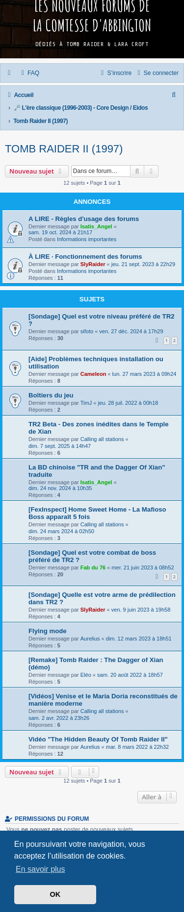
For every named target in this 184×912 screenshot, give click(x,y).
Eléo (85, 675)
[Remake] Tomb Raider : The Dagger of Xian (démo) (95, 663)
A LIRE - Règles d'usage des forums (83, 218)
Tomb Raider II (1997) (64, 149)
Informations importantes (86, 239)
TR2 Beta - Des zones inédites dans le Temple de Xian (98, 427)
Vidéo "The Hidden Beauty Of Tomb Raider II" (98, 739)
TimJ (86, 403)
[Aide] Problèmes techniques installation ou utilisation (95, 362)
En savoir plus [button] (40, 869)
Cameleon (93, 374)
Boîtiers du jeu (51, 395)
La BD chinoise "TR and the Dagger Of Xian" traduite (96, 471)
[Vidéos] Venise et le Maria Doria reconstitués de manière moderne (103, 699)
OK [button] (55, 894)
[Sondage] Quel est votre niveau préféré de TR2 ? (101, 320)
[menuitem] (29, 73)
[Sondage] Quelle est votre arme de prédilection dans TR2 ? (102, 598)
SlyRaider (92, 264)
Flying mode (47, 631)
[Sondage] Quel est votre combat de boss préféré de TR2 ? (92, 556)
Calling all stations (102, 439)
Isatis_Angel (96, 226)
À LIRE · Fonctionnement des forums (85, 256)
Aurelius (90, 638)
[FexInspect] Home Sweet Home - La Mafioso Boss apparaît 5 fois (97, 513)
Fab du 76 (92, 567)
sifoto (86, 331)
